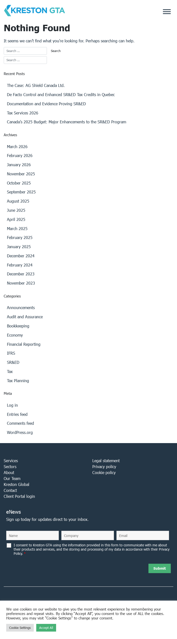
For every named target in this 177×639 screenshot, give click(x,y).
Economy (15, 335)
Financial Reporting (23, 344)
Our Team (12, 478)
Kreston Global (16, 484)
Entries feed (17, 414)
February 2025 (20, 237)
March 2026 (17, 146)
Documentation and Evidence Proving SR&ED (46, 103)
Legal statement (106, 460)
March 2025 (17, 228)
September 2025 (21, 191)
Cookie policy (104, 472)
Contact (10, 490)
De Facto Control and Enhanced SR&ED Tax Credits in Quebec (61, 94)
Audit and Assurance (25, 316)
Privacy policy (104, 466)
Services (11, 460)
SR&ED (13, 362)
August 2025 (18, 201)
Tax (10, 371)
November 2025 (21, 173)
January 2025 (19, 246)
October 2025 (19, 183)
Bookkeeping (18, 325)
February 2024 (20, 265)
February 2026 (20, 155)
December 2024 (21, 255)
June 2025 (16, 210)
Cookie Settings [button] (20, 628)
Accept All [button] (46, 628)
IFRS (11, 353)
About (9, 472)
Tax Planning (18, 380)
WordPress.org (20, 432)
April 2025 (16, 219)
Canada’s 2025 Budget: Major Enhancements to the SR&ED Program (66, 121)
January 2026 (19, 164)
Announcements (21, 307)
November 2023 (21, 283)
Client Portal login (19, 496)
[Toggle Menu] (167, 11)
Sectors (10, 466)
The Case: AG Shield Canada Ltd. (36, 85)
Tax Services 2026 (22, 112)
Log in (12, 405)
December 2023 (21, 273)
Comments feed (20, 423)
